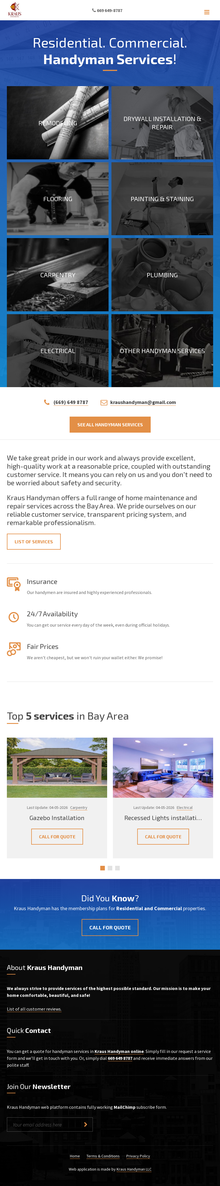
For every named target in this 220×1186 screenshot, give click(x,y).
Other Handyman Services (162, 350)
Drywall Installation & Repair (162, 122)
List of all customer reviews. (34, 1009)
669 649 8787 (120, 1058)
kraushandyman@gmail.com (143, 402)
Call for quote (110, 927)
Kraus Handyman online (119, 1051)
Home (75, 1156)
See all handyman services (110, 424)
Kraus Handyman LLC (134, 1169)
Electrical (58, 350)
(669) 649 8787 (71, 402)
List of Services (34, 541)
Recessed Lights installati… (163, 817)
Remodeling (57, 122)
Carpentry (57, 274)
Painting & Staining (162, 198)
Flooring (57, 198)
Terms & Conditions (103, 1156)
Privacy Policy (138, 1156)
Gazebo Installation (57, 817)
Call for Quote (57, 836)
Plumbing (162, 274)
